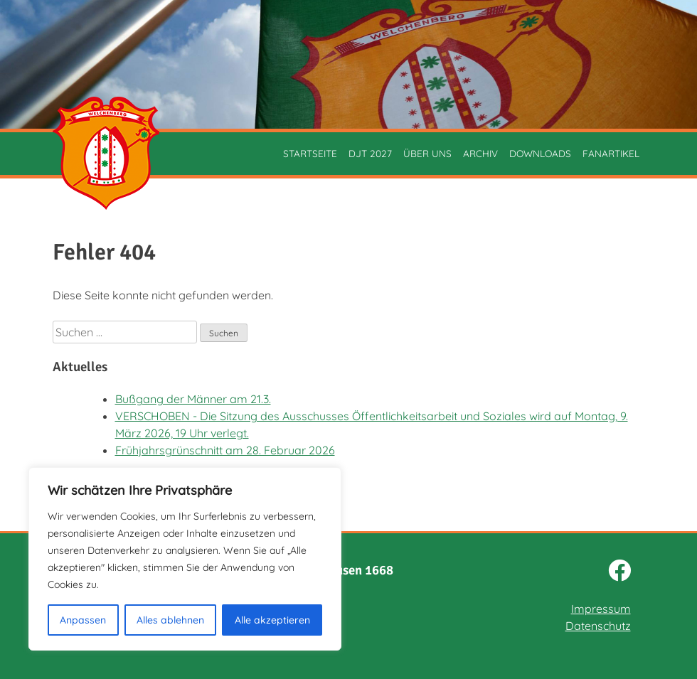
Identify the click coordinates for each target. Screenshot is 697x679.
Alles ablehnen (170, 620)
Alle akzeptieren (272, 620)
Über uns (427, 153)
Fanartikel (610, 153)
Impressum (601, 609)
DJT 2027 (370, 153)
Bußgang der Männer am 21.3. (193, 399)
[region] (184, 559)
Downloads (540, 153)
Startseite (310, 153)
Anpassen (83, 620)
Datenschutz (598, 626)
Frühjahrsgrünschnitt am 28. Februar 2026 (225, 450)
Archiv (480, 153)
